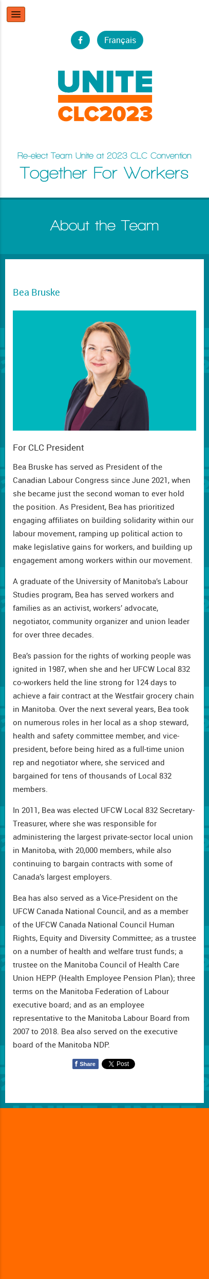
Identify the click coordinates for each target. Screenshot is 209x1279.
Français (120, 40)
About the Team (104, 225)
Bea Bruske (36, 292)
